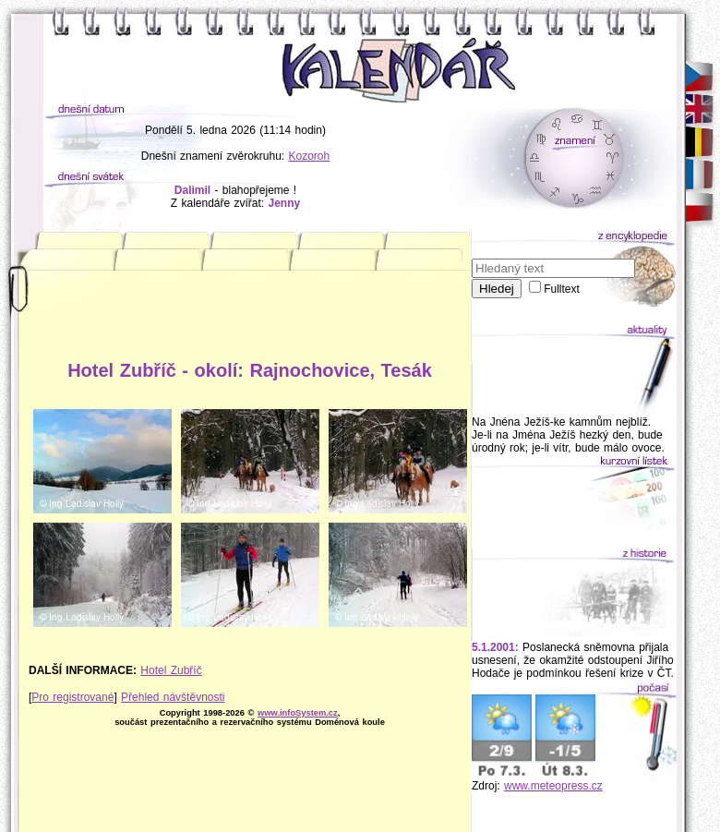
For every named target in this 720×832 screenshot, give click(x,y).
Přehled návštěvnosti (172, 697)
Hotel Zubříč (170, 670)
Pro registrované (72, 697)
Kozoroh (309, 156)
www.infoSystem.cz (298, 712)
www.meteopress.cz (553, 785)
